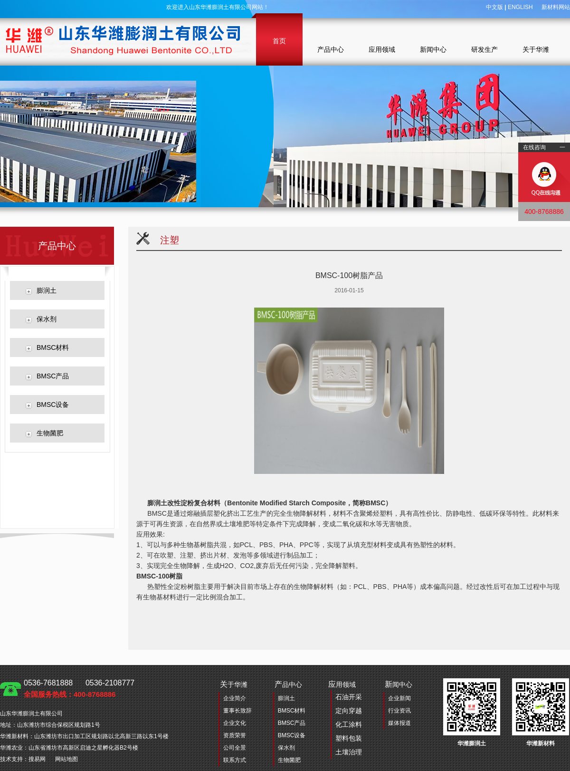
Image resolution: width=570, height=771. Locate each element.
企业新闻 (399, 698)
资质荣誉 (234, 735)
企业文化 (234, 723)
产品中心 (330, 49)
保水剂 (47, 319)
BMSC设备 (53, 404)
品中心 (288, 684)
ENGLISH (520, 7)
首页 (279, 41)
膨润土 (47, 290)
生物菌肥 (50, 433)
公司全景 (234, 747)
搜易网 (37, 759)
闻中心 (398, 684)
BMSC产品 (53, 376)
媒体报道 (399, 723)
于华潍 (233, 684)
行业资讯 (399, 710)
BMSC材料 (53, 347)
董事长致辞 (237, 710)
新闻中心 (433, 49)
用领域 (345, 719)
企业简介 (234, 698)
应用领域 (382, 49)
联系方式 (234, 760)
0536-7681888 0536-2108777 (79, 688)
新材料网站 (556, 7)
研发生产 (484, 49)
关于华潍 (535, 49)
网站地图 (66, 759)
